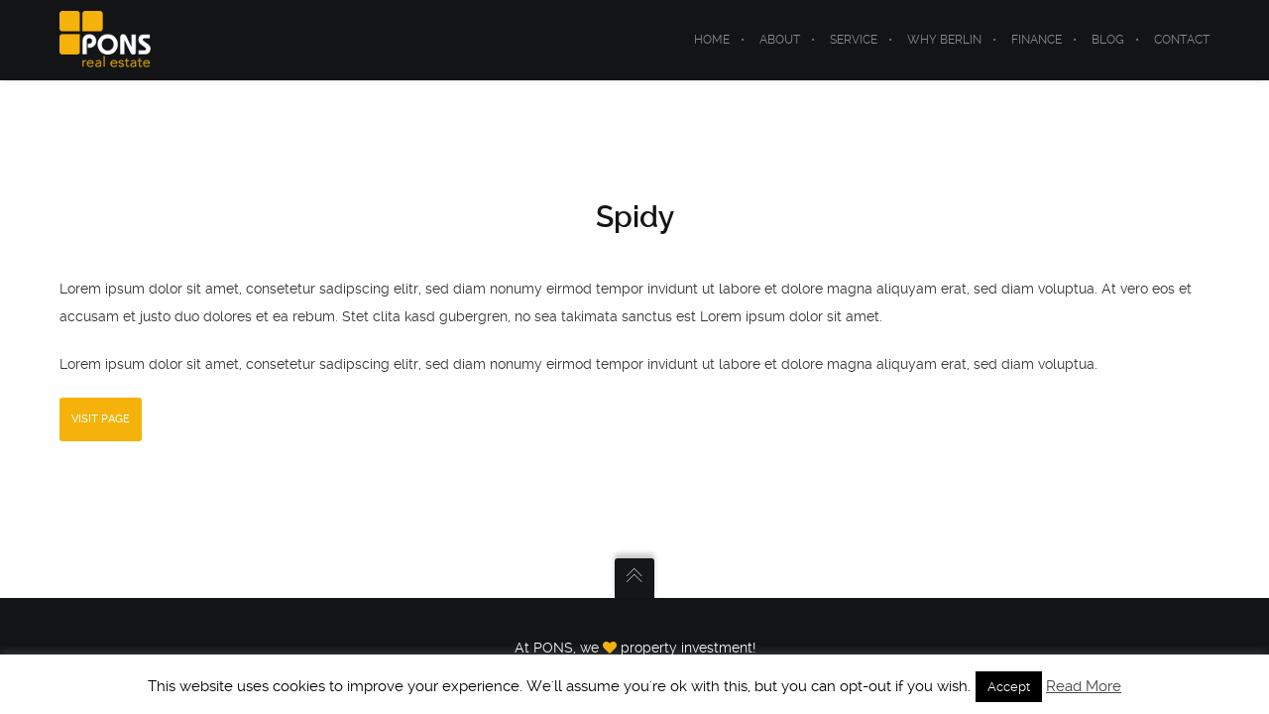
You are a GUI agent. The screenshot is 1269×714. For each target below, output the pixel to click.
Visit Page (100, 419)
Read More (1083, 686)
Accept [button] (1008, 686)
